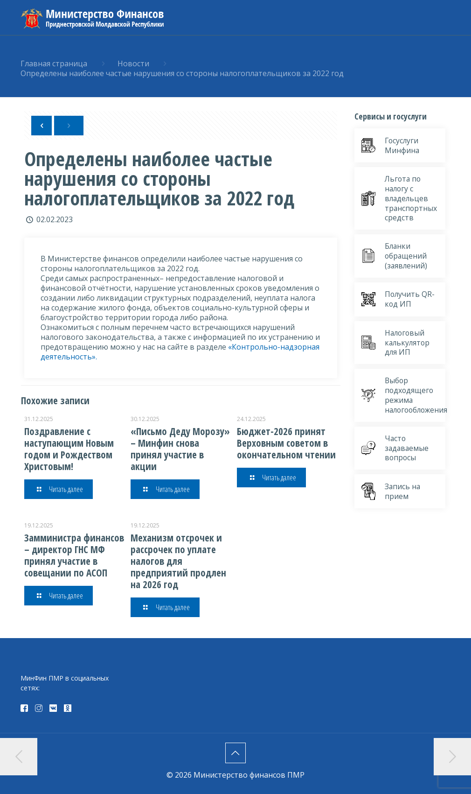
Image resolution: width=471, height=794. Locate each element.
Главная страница (54, 63)
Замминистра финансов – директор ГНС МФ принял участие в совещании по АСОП (74, 555)
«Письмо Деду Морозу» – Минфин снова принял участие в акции (180, 449)
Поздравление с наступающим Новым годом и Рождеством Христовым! (69, 449)
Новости (133, 63)
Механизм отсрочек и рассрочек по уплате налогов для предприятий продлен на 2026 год (178, 561)
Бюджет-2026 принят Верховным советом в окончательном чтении (286, 443)
